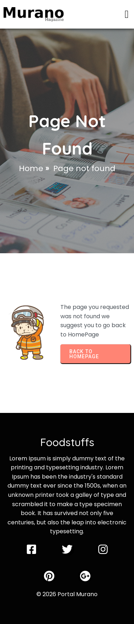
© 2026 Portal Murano (67, 594)
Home (31, 168)
